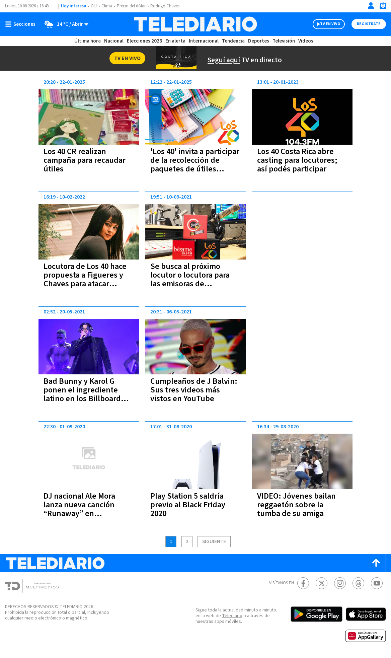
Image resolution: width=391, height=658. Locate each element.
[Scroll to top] (376, 563)
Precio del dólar (133, 6)
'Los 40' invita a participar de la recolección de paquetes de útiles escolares (195, 164)
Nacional (113, 41)
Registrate (368, 24)
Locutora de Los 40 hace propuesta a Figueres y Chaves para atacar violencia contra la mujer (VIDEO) (88, 284)
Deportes (259, 41)
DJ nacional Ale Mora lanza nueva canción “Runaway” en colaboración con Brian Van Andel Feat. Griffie (84, 513)
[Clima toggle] (64, 24)
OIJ (93, 6)
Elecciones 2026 (145, 41)
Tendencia (233, 41)
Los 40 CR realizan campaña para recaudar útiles (86, 160)
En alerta (177, 41)
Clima (107, 6)
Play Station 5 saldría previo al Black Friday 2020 (188, 505)
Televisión (283, 41)
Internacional (204, 41)
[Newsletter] (382, 7)
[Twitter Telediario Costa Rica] (321, 583)
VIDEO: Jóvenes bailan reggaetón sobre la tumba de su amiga (298, 505)
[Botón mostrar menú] (21, 24)
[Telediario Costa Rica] (195, 24)
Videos (305, 41)
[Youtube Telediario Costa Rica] (377, 583)
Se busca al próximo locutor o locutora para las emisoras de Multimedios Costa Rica (192, 279)
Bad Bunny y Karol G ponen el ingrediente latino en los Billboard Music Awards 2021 (82, 394)
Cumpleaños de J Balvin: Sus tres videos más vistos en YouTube (194, 390)
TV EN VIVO (324, 24)
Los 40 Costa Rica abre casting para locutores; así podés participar (299, 160)
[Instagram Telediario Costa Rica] (340, 583)
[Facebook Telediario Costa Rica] (303, 583)
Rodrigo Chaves (168, 6)
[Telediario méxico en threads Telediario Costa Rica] (358, 583)
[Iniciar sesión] (371, 5)
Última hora (87, 41)
